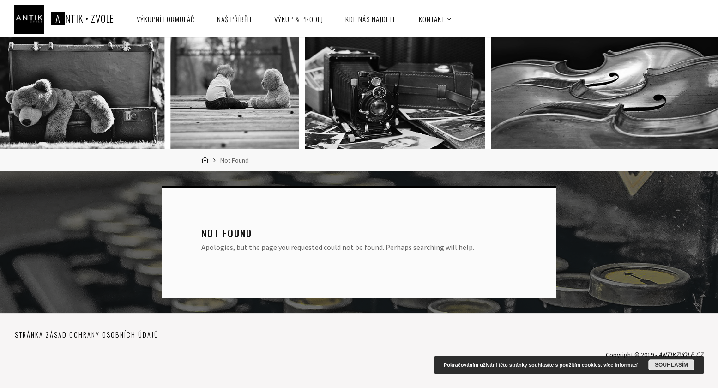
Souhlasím (671, 365)
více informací (620, 365)
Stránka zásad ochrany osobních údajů (87, 335)
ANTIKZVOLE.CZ (680, 355)
